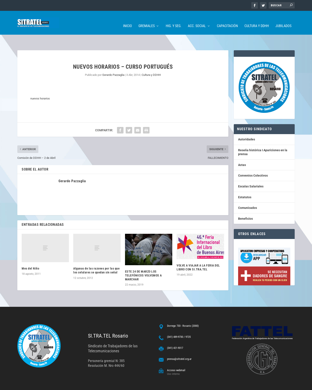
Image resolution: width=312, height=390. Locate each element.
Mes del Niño (30, 255)
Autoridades (246, 126)
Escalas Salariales (250, 173)
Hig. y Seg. (173, 19)
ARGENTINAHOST (39, 385)
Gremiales (146, 19)
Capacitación (227, 19)
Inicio (127, 19)
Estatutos (244, 183)
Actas (242, 151)
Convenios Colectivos (253, 162)
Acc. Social (197, 19)
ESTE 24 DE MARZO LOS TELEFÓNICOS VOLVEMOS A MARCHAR (143, 262)
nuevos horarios (40, 85)
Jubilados (283, 19)
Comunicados (247, 194)
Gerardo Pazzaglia (113, 61)
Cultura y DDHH (256, 19)
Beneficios (245, 205)
